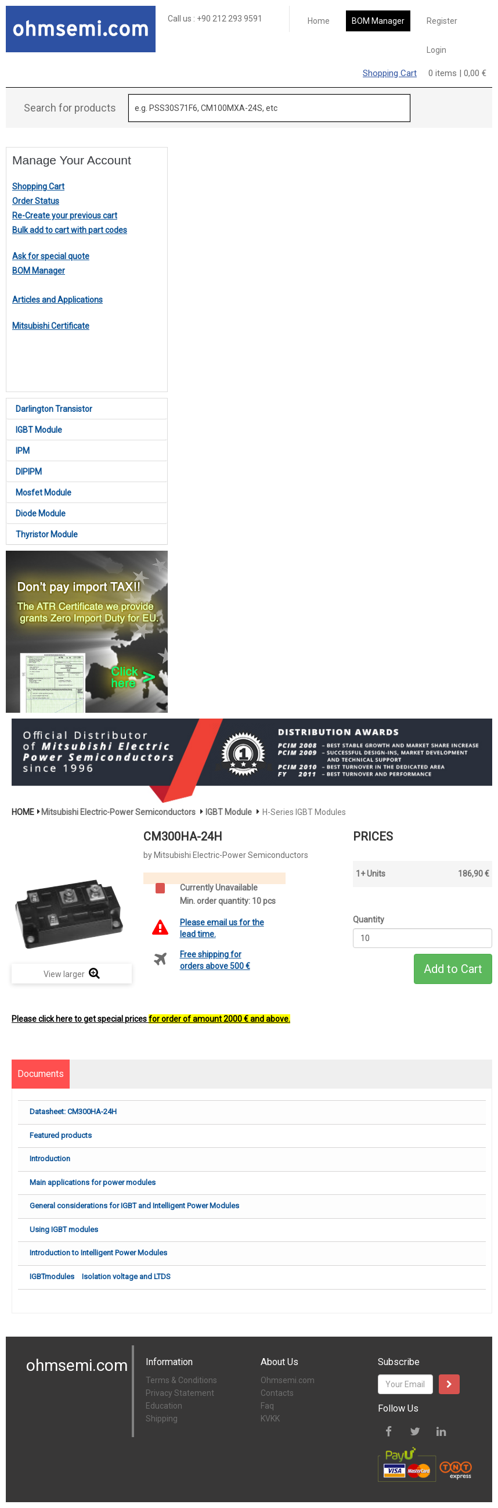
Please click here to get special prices (151, 1019)
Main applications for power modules (93, 1182)
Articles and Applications (57, 299)
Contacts (277, 1393)
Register (442, 21)
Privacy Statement (180, 1393)
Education (164, 1405)
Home (319, 21)
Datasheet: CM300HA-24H (73, 1111)
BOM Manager (378, 21)
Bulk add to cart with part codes (69, 230)
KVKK (270, 1418)
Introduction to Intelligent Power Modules (98, 1252)
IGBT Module (39, 430)
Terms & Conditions (181, 1380)
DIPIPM (29, 471)
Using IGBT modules (64, 1229)
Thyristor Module (47, 534)
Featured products (61, 1135)
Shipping (162, 1418)
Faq (267, 1405)
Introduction (50, 1158)
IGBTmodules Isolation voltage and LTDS (100, 1276)
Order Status (35, 201)
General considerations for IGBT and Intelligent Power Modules (134, 1205)
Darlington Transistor (54, 409)
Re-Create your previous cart (64, 215)
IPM (23, 450)
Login (436, 50)
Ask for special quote (50, 256)
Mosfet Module (43, 492)
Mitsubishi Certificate (50, 326)
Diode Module (41, 513)
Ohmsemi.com (288, 1380)
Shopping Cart (390, 73)
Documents (40, 1073)
